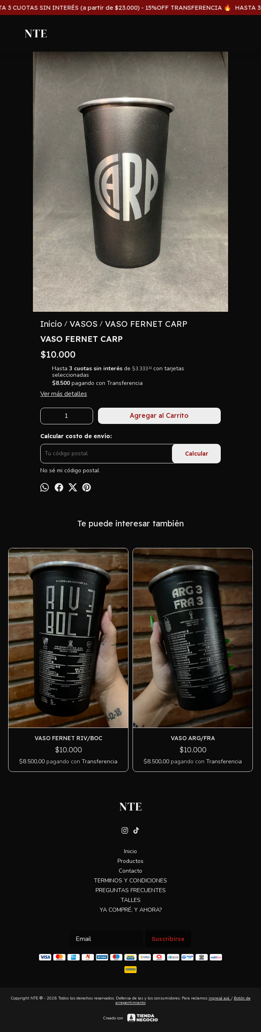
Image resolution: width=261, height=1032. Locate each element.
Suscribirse (168, 939)
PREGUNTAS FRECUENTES (131, 890)
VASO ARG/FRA (193, 738)
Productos (130, 861)
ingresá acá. (220, 998)
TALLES (131, 900)
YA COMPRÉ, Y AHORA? (131, 910)
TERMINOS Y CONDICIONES (130, 880)
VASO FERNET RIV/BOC (68, 738)
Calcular (196, 453)
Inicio (130, 851)
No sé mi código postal (69, 470)
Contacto (130, 871)
